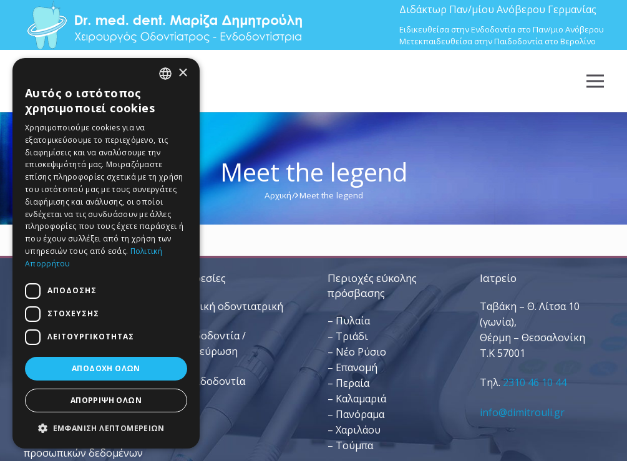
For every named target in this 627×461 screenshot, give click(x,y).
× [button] (182, 73)
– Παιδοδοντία (210, 381)
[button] (106, 428)
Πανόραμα (360, 414)
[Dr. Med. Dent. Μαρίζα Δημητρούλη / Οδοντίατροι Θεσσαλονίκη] (164, 25)
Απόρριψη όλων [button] (106, 400)
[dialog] (106, 253)
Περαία (352, 383)
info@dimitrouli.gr (522, 412)
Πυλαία (353, 321)
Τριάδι (352, 336)
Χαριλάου (358, 430)
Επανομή (356, 367)
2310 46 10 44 (534, 382)
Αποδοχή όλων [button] (106, 368)
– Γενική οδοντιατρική (229, 306)
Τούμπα (354, 445)
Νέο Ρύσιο (361, 352)
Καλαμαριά (361, 398)
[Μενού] (595, 81)
